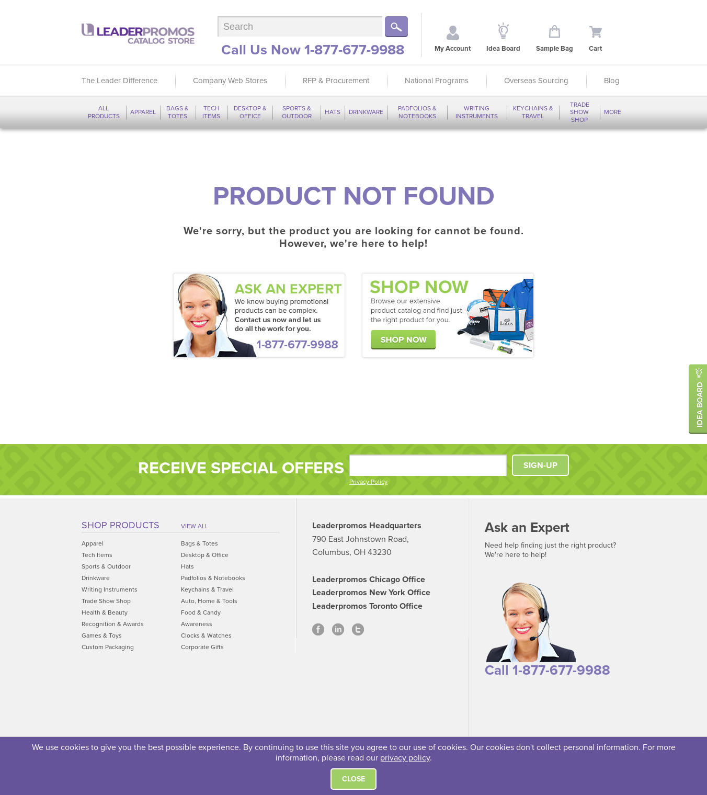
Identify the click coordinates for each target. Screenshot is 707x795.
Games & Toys (102, 635)
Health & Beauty (105, 612)
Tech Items (211, 112)
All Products (104, 112)
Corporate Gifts (202, 647)
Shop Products (120, 525)
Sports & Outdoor (297, 112)
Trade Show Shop (579, 112)
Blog (612, 80)
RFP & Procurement (336, 80)
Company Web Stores (230, 80)
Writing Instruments (476, 112)
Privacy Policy (368, 481)
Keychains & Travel (533, 112)
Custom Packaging (108, 647)
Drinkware (366, 112)
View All (194, 526)
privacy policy (405, 758)
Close (353, 779)
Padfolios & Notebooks (417, 112)
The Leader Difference (119, 80)
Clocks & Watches (206, 635)
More (612, 112)
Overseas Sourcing (536, 80)
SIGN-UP (540, 465)
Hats (332, 112)
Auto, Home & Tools (209, 601)
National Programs (437, 80)
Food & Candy (201, 612)
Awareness (196, 624)
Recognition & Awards (113, 624)
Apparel (143, 112)
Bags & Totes (177, 112)
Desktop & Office (250, 112)
